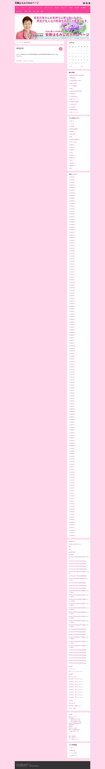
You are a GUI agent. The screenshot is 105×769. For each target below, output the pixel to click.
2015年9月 (72, 511)
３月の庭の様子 (73, 104)
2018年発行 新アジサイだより (76, 686)
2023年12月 (72, 250)
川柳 (34, 11)
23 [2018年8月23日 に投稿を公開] (81, 59)
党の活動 (20, 60)
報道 (38, 11)
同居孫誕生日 (73, 78)
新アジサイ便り (73, 142)
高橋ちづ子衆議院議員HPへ (75, 729)
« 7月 (71, 66)
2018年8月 (72, 419)
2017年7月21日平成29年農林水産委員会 (77, 657)
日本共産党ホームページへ (75, 718)
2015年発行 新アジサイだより (76, 678)
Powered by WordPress (21, 765)
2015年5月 (72, 522)
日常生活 (72, 147)
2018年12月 (72, 409)
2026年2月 (72, 182)
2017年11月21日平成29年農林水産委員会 (77, 631)
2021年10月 (72, 319)
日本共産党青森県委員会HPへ (75, 723)
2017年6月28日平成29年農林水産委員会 (78, 655)
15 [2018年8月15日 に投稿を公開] (78, 56)
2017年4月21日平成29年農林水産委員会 (77, 649)
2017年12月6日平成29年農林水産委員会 (77, 634)
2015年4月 (72, 524)
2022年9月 (72, 290)
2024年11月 (72, 221)
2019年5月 (72, 395)
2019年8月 (72, 387)
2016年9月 (72, 480)
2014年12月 (72, 535)
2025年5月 (72, 206)
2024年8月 (72, 229)
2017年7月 (72, 453)
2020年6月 (72, 361)
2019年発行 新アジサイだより (76, 689)
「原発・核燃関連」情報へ (76, 721)
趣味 (42, 11)
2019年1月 (72, 406)
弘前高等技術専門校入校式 (76, 91)
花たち (71, 160)
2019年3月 (72, 401)
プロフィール (24, 7)
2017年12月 (72, 440)
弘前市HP (71, 726)
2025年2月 (72, 214)
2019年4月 (72, 398)
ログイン (72, 747)
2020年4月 (72, 366)
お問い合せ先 (19, 11)
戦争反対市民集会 (74, 109)
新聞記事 (72, 144)
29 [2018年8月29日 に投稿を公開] (78, 63)
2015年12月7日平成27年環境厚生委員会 (77, 566)
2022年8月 (72, 293)
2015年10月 (72, 509)
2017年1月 (72, 469)
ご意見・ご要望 (27, 11)
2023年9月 (72, 258)
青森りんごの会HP (73, 728)
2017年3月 (72, 464)
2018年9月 (72, 416)
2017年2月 (72, 466)
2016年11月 (72, 474)
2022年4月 (72, 303)
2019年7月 (72, 390)
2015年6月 (72, 519)
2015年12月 (72, 503)
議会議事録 (83, 7)
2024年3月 (72, 243)
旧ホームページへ (73, 716)
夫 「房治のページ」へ (74, 739)
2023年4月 (72, 272)
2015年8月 (72, 514)
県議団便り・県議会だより (61, 7)
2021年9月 (72, 322)
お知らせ (72, 120)
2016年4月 (72, 493)
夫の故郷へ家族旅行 (74, 101)
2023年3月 (72, 274)
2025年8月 (72, 198)
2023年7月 (72, 264)
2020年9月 (72, 353)
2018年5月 (72, 427)
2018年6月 (72, 424)
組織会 (71, 88)
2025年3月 (72, 211)
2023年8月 (72, 261)
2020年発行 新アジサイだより (76, 692)
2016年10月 (72, 477)
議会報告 (71, 7)
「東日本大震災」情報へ (75, 719)
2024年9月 (72, 227)
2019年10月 (72, 382)
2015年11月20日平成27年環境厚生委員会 (78, 563)
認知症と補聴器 (73, 83)
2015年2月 (72, 530)
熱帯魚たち (72, 155)
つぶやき (72, 123)
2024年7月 (72, 232)
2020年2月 (72, 372)
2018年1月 (72, 438)
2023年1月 (72, 279)
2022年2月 (72, 308)
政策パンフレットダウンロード (36, 7)
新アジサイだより (49, 7)
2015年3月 (72, 527)
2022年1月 (72, 311)
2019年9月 (72, 385)
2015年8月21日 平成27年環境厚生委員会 (78, 585)
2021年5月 (72, 332)
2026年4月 (72, 177)
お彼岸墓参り (73, 93)
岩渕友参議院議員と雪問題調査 (77, 75)
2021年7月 (72, 327)
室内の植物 (72, 134)
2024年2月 (72, 245)
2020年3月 (72, 369)
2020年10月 (72, 351)
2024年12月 (72, 219)
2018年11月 (72, 411)
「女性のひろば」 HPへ (74, 731)
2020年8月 (72, 356)
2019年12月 (72, 377)
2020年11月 (72, 348)
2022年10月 (72, 287)
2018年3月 (72, 432)
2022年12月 (72, 282)
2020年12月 (72, 345)
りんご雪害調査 (73, 85)
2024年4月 (72, 240)
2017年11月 (72, 443)
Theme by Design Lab (34, 765)
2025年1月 (72, 216)
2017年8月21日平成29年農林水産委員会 (77, 660)
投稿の (72, 750)
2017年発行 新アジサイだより (76, 684)
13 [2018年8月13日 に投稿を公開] (72, 56)
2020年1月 (72, 374)
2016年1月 (72, 501)
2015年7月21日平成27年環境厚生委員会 (77, 582)
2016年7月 (72, 485)
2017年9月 (72, 448)
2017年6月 (72, 456)
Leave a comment (28, 60)
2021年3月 (72, 337)
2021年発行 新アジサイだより (76, 694)
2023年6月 (72, 266)
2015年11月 (72, 506)
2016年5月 (72, 490)
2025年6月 (72, 203)
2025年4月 (72, 208)
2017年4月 (72, 461)
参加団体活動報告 (74, 128)
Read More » (19, 56)
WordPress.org (73, 755)
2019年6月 (72, 393)
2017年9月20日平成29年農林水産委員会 (78, 663)
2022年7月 (72, 295)
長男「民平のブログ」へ (74, 737)
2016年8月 (72, 482)
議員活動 (77, 7)
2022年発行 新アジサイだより (76, 697)
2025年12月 (72, 187)
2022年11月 (72, 285)
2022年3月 (72, 306)
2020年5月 (72, 364)
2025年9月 (72, 195)
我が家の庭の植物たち (75, 139)
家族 (71, 136)
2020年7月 (72, 358)
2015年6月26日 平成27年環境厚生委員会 (78, 576)
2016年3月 (72, 495)
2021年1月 (72, 343)
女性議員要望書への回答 (75, 80)
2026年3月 (72, 179)
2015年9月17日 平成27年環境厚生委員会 (78, 588)
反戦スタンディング (74, 99)
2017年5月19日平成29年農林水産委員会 (77, 652)
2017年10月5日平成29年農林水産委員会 (77, 629)
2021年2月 (72, 340)
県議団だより (73, 157)
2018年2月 (72, 435)
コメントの (73, 752)
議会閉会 (71, 666)
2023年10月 (72, 256)
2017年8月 (72, 451)
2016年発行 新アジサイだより (76, 681)
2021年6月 (72, 330)
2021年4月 (72, 335)
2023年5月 (72, 269)
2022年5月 (72, 301)
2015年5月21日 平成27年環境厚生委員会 (78, 569)
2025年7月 (72, 200)
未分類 (71, 152)
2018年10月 (72, 414)
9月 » (82, 66)
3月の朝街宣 (72, 107)
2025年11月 (72, 190)
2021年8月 (72, 324)
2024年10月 (72, 224)
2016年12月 (72, 472)
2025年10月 (72, 192)
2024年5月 (72, 237)
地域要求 (72, 131)
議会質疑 (71, 700)
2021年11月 (72, 316)
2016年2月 (72, 498)
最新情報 (72, 149)
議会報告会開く (72, 552)
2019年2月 (72, 403)
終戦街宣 (20, 48)
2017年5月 (72, 459)
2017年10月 (72, 445)
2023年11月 (72, 253)
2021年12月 (72, 314)
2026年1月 (72, 185)
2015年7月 (72, 517)
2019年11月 (72, 380)
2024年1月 (72, 248)
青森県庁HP (71, 724)
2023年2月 (72, 277)
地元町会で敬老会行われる (75, 544)
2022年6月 (72, 298)
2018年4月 (72, 430)
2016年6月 (72, 488)
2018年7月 (72, 422)
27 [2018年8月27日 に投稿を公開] (72, 63)
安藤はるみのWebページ (27, 3)
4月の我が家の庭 (73, 96)
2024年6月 (72, 235)
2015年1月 (72, 532)
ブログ (17, 7)
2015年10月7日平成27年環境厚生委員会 (77, 561)
